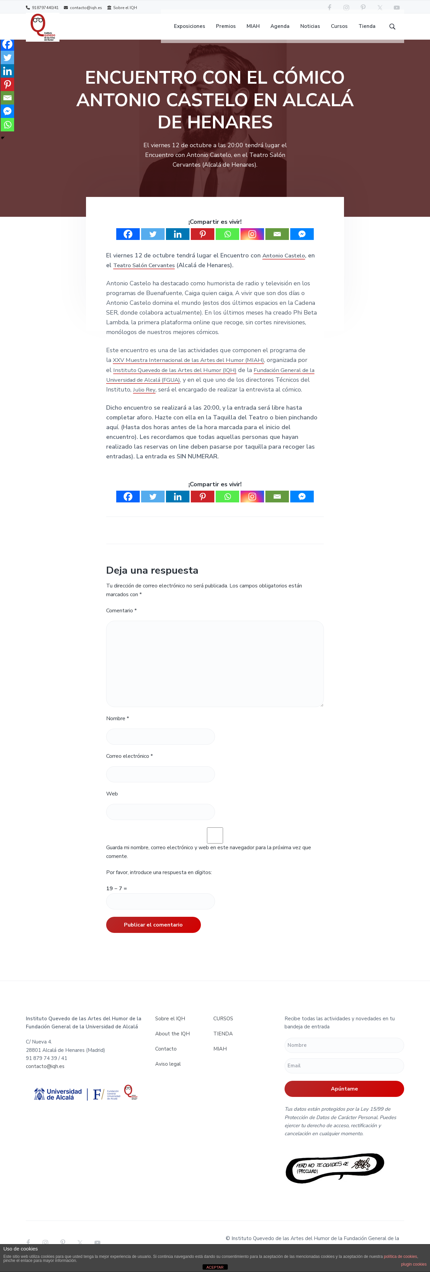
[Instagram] (252, 242)
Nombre (117, 726)
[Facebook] (128, 242)
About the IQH (172, 1041)
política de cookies (400, 1256)
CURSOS (223, 1026)
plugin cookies (414, 1264)
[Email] (277, 242)
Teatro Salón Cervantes (147, 273)
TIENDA (223, 1041)
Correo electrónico (129, 764)
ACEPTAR (214, 1267)
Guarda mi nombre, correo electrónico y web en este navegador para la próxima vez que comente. (208, 860)
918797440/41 (42, 7)
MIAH (220, 1056)
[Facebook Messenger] (302, 242)
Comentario (121, 618)
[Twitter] (153, 242)
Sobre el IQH (122, 7)
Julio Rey (156, 397)
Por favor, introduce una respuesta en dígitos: (159, 880)
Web (112, 801)
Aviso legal (168, 1071)
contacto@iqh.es (83, 7)
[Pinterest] (202, 242)
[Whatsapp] (227, 242)
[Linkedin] (177, 242)
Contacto (166, 1056)
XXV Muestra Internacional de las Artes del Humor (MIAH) (194, 368)
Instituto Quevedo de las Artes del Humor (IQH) (180, 378)
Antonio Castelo (285, 263)
